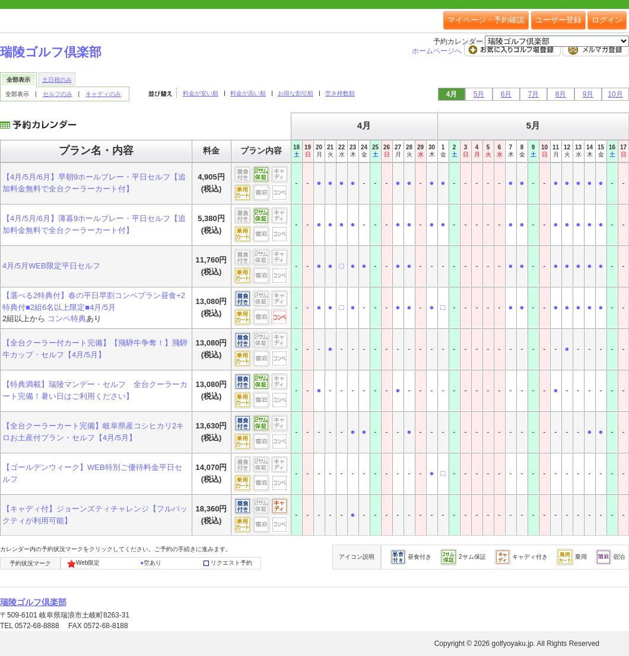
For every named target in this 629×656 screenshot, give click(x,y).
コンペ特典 (66, 318)
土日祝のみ (57, 79)
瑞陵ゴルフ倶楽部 (50, 52)
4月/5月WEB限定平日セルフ (51, 265)
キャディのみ (103, 94)
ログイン (607, 19)
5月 (479, 94)
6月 (506, 94)
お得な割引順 (295, 93)
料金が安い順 (200, 93)
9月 (588, 94)
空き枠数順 (340, 93)
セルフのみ (57, 94)
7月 (533, 94)
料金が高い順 (248, 93)
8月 (561, 94)
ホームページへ (437, 51)
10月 (615, 94)
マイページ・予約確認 (486, 19)
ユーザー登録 (558, 19)
